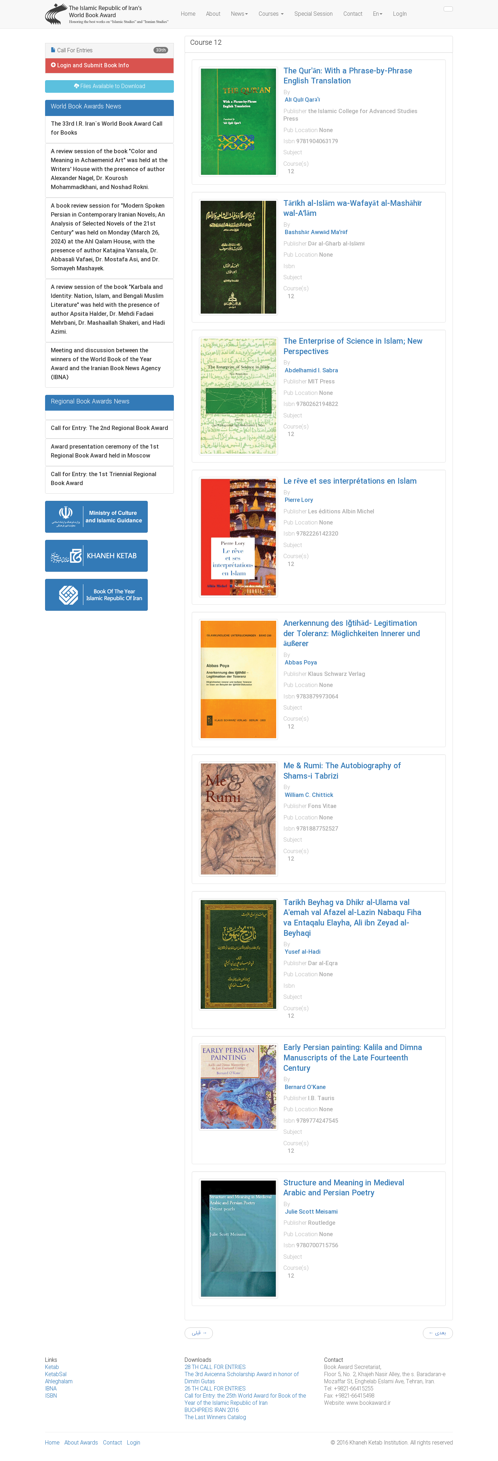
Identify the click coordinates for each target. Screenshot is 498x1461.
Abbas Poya (300, 662)
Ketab (52, 1367)
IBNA (51, 1389)
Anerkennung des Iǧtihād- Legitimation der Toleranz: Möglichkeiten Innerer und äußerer (351, 634)
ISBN (51, 1396)
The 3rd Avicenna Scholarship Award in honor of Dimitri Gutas (242, 1378)
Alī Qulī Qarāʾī (301, 100)
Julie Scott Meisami (310, 1212)
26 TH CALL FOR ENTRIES (215, 1389)
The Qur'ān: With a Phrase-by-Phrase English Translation (347, 77)
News (239, 14)
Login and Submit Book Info (90, 66)
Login (133, 1443)
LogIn (400, 14)
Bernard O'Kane (304, 1087)
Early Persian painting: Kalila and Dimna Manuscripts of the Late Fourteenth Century (352, 1058)
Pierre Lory (298, 500)
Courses (271, 14)
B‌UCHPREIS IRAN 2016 (212, 1410)
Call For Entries (109, 51)
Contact (352, 14)
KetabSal (56, 1374)
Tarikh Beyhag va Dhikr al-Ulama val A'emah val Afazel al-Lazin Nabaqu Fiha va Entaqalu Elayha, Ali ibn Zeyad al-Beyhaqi (352, 918)
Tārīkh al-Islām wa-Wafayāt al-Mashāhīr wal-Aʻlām (352, 209)
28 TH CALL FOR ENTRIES (215, 1367)
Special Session (313, 14)
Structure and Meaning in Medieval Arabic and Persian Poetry (343, 1188)
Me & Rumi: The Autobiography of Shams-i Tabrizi (342, 771)
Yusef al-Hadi (302, 952)
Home (188, 14)
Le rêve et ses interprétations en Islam (350, 482)
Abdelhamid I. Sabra (310, 370)
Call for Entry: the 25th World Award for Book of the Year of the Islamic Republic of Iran (245, 1400)
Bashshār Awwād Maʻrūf (315, 232)
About (213, 14)
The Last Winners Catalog (215, 1417)
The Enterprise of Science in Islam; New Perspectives (353, 347)
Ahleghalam (59, 1382)
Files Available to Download (109, 86)
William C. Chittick (308, 795)
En (377, 14)
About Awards (81, 1443)
